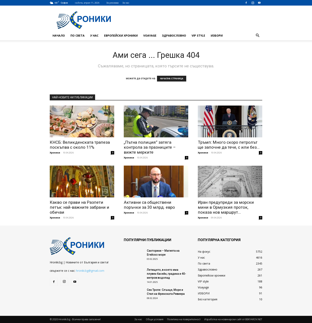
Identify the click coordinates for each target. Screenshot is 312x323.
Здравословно (174, 35)
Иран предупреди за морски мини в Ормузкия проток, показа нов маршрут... (226, 207)
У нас (94, 35)
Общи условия (154, 319)
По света (77, 35)
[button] (257, 36)
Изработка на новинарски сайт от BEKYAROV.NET (233, 319)
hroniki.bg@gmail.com (90, 271)
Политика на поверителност (184, 319)
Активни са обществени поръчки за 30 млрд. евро (149, 205)
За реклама (112, 2)
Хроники (55, 152)
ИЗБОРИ (217, 35)
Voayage (149, 35)
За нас (125, 2)
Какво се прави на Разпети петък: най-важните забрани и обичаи (79, 207)
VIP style (198, 35)
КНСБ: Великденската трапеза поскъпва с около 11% (80, 145)
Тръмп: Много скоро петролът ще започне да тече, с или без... (229, 145)
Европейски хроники (121, 35)
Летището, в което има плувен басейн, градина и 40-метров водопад (166, 273)
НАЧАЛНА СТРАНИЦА (171, 78)
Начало (59, 35)
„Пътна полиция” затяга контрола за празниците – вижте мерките (150, 147)
